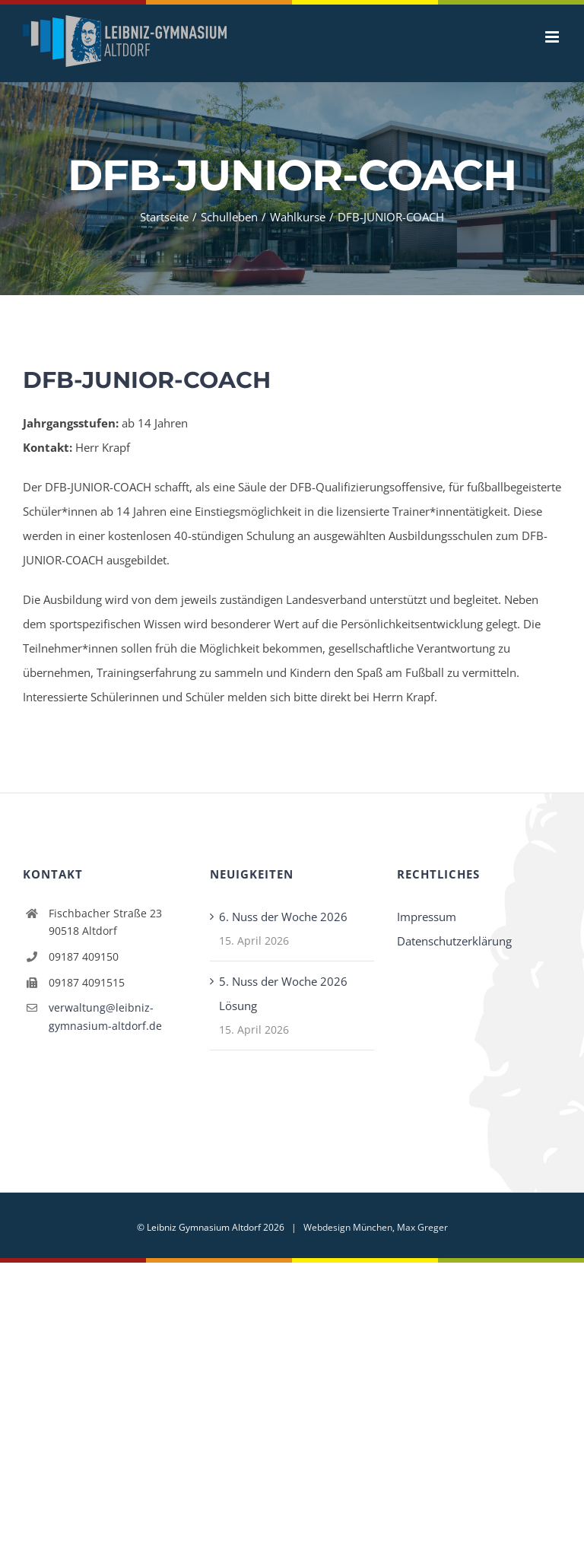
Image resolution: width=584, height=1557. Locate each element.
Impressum (426, 916)
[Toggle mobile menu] (553, 37)
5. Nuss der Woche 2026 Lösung (283, 993)
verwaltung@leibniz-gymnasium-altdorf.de (105, 1016)
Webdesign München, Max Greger (375, 1227)
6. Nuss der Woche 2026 (283, 916)
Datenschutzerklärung (454, 940)
